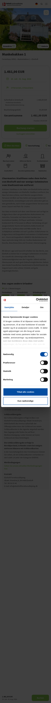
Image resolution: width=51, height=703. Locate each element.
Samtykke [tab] (9, 307)
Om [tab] (41, 307)
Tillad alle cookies (25, 392)
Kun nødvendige (25, 401)
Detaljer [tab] (25, 307)
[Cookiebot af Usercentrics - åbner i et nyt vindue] (36, 300)
